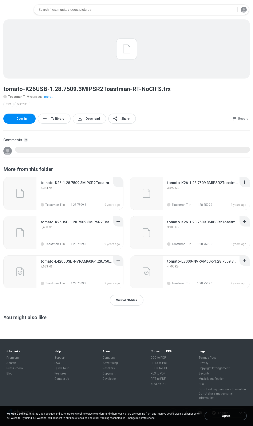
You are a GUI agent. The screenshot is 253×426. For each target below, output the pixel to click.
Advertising (110, 363)
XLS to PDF (158, 373)
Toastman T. (14, 96)
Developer (109, 378)
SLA (201, 384)
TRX (8, 104)
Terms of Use (208, 357)
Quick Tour (62, 368)
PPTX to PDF (159, 363)
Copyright (109, 373)
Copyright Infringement (214, 368)
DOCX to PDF (159, 368)
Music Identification (211, 378)
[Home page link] (17, 10)
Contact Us (62, 378)
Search (11, 363)
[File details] (20, 193)
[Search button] (232, 10)
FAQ (57, 363)
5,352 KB (22, 104)
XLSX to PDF (159, 384)
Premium (13, 357)
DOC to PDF (158, 357)
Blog (9, 373)
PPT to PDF (158, 378)
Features (60, 373)
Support (60, 357)
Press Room (15, 368)
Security (204, 373)
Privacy (203, 363)
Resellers (109, 368)
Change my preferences (141, 418)
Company (109, 357)
